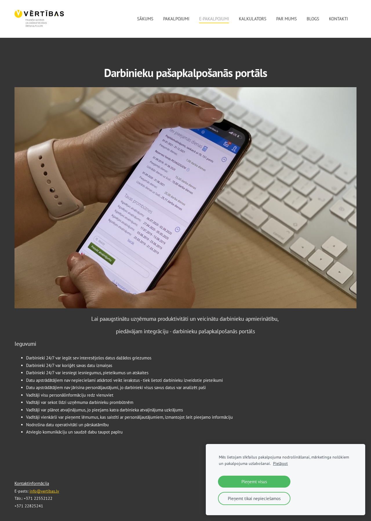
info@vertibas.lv (44, 491)
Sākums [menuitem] (145, 19)
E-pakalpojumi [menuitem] (214, 19)
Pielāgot (280, 463)
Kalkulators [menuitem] (252, 19)
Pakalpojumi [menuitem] (176, 19)
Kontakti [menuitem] (338, 19)
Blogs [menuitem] (313, 19)
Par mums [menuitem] (286, 19)
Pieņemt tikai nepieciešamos (254, 498)
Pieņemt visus (254, 481)
